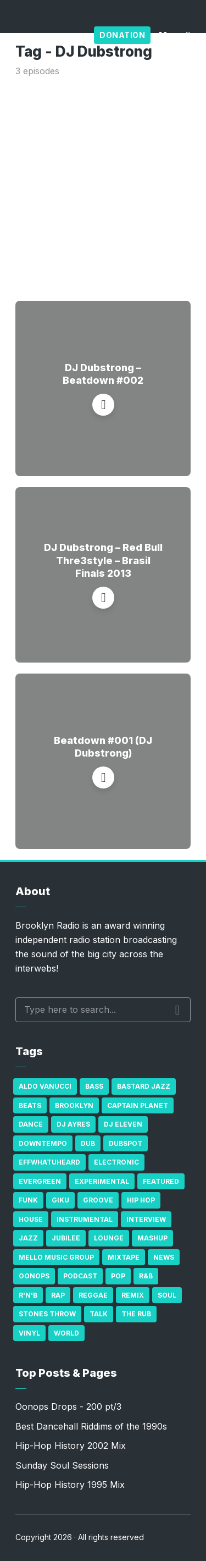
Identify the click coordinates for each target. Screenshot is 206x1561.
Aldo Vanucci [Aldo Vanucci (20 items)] (45, 1086)
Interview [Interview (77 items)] (146, 1219)
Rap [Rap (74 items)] (58, 1295)
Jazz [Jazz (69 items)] (28, 1238)
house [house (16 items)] (31, 1219)
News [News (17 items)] (163, 1257)
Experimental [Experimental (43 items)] (102, 1181)
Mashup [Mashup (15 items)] (152, 1238)
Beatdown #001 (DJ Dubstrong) (103, 747)
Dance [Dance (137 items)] (31, 1124)
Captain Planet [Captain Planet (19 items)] (137, 1105)
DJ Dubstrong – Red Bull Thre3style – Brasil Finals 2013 (103, 560)
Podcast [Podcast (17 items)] (80, 1276)
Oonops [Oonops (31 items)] (34, 1276)
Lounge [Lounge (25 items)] (109, 1238)
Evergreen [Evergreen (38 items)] (40, 1181)
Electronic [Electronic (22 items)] (116, 1162)
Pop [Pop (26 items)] (118, 1276)
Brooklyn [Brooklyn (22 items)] (74, 1105)
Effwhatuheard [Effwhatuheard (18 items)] (49, 1162)
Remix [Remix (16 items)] (132, 1295)
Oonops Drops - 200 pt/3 (68, 1406)
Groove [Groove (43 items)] (98, 1200)
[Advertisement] (103, 187)
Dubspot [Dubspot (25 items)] (125, 1143)
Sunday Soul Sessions (62, 1465)
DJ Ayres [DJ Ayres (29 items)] (73, 1124)
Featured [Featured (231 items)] (161, 1181)
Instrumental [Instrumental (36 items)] (85, 1219)
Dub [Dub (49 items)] (88, 1143)
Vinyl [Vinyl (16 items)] (29, 1333)
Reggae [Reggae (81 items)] (93, 1295)
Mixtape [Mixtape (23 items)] (124, 1257)
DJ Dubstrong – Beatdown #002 (103, 374)
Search (177, 1010)
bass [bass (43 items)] (94, 1086)
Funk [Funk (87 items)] (28, 1200)
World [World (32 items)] (66, 1333)
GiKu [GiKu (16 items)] (60, 1200)
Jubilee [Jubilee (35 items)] (66, 1238)
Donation (122, 35)
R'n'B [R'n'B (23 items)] (28, 1295)
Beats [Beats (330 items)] (30, 1105)
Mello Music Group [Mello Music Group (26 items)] (56, 1257)
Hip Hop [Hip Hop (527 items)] (141, 1200)
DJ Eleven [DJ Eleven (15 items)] (123, 1124)
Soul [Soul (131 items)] (167, 1295)
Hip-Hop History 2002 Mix (70, 1445)
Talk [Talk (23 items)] (99, 1314)
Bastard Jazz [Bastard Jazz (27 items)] (143, 1086)
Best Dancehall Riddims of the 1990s (91, 1426)
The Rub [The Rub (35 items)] (136, 1314)
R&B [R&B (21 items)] (146, 1276)
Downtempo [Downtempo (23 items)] (43, 1143)
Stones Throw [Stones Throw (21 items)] (47, 1314)
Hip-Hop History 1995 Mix (70, 1484)
